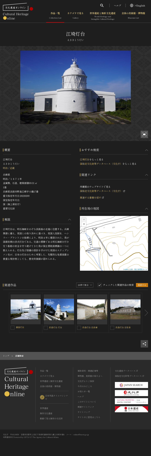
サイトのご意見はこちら (89, 417)
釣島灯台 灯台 (55, 327)
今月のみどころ (85, 386)
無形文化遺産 (46, 413)
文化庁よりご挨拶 (86, 381)
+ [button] (84, 220)
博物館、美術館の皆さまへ (90, 375)
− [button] (84, 224)
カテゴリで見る (75, 16)
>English (137, 5)
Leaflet (125, 269)
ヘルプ (117, 5)
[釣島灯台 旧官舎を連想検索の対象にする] (112, 328)
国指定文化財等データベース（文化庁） (101, 163)
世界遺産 (44, 408)
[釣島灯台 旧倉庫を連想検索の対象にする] (79, 328)
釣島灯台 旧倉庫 (89, 327)
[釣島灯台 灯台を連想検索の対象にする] (46, 328)
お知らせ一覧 (84, 391)
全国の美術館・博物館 (133, 16)
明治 (5, 168)
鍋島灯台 (20, 327)
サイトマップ (84, 412)
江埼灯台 (84, 159)
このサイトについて (87, 401)
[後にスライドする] (145, 313)
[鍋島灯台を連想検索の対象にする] (12, 328)
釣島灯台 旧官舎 (123, 327)
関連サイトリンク (86, 406)
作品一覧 (55, 16)
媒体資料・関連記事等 (88, 370)
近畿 (12, 168)
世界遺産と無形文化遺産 (103, 16)
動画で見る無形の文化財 (51, 418)
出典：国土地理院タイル (138, 269)
